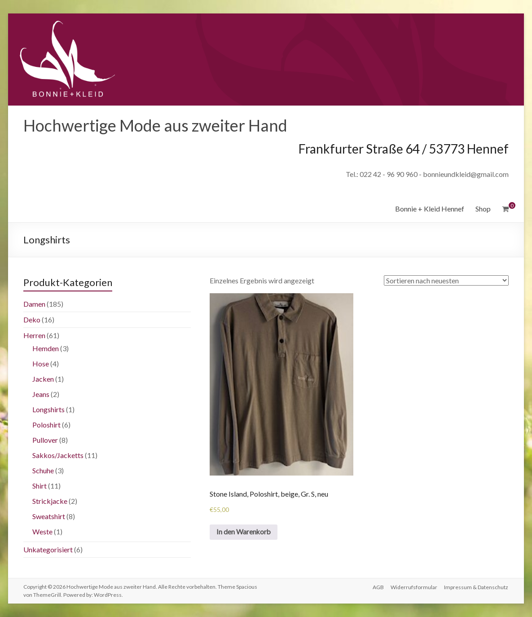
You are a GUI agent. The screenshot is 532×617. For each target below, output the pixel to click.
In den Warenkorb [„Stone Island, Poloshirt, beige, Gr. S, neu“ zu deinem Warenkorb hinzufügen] (244, 532)
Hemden (45, 348)
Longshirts (48, 409)
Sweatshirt (48, 516)
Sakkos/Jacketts (58, 455)
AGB (377, 586)
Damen (34, 304)
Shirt (39, 485)
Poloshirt (46, 424)
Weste (42, 531)
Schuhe (43, 470)
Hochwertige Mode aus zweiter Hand (155, 125)
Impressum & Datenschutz (476, 586)
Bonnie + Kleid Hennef (429, 208)
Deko (31, 319)
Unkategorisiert (48, 549)
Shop (483, 208)
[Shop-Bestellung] (446, 280)
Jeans (40, 394)
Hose (40, 363)
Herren (34, 335)
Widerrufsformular (414, 586)
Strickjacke (49, 501)
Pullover (45, 440)
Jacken (43, 379)
